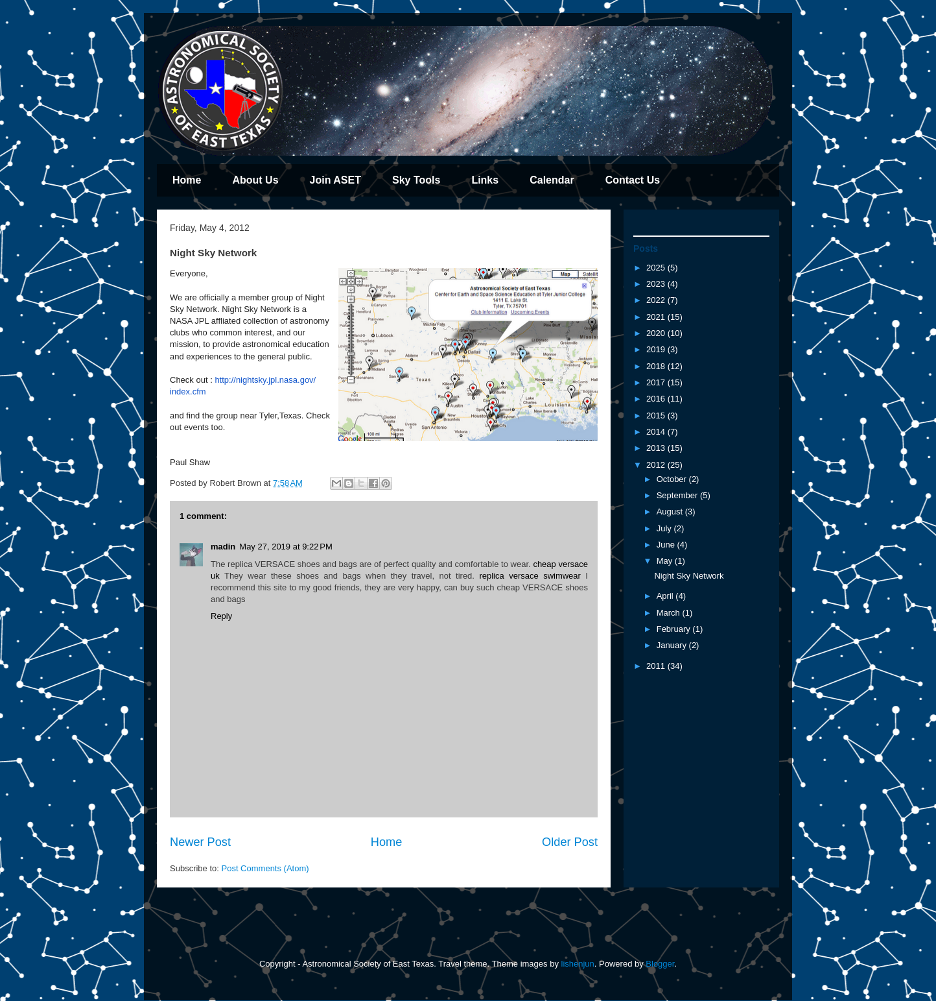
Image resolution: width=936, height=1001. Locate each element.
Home (186, 180)
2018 (657, 366)
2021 (657, 317)
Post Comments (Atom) (265, 868)
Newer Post (200, 842)
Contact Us (632, 180)
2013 (657, 448)
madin (223, 546)
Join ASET (335, 180)
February (675, 629)
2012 (657, 465)
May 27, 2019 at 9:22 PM (285, 546)
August (671, 511)
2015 (657, 415)
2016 (657, 399)
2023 (657, 284)
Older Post (570, 842)
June (667, 544)
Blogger (660, 964)
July (665, 528)
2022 (657, 300)
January (673, 645)
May (666, 561)
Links (484, 180)
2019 (657, 349)
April (666, 596)
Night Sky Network (688, 576)
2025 (657, 267)
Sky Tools (416, 180)
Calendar (552, 180)
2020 (657, 333)
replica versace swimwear (530, 576)
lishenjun (577, 964)
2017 (657, 382)
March (670, 613)
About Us (255, 180)
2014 (657, 432)
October (673, 479)
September (678, 495)
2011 (657, 666)
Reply (221, 616)
